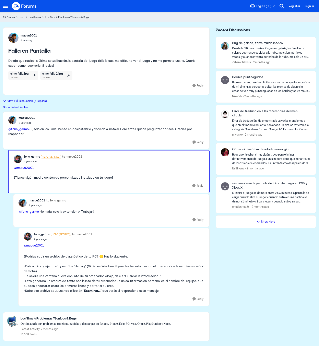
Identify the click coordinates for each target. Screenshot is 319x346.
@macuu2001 (24, 168)
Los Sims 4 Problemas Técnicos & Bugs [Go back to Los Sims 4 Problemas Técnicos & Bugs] (67, 17)
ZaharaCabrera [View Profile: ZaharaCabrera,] (241, 62)
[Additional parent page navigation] (21, 17)
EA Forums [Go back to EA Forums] (9, 17)
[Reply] (198, 85)
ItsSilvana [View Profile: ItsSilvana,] (238, 168)
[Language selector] (262, 6)
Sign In (309, 6)
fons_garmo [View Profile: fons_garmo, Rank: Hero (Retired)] (32, 156)
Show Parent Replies (15, 107)
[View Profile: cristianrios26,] (225, 186)
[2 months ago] (261, 62)
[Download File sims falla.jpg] (34, 75)
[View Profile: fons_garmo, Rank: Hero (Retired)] (18, 159)
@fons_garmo (18, 129)
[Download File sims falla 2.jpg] (68, 75)
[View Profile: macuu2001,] (13, 38)
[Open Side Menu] (5, 6)
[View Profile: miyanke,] (225, 114)
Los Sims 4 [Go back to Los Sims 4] (35, 17)
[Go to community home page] (24, 6)
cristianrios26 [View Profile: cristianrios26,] (240, 207)
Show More (266, 221)
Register (294, 6)
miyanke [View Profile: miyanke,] (237, 134)
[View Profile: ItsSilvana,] (225, 152)
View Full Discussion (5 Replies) (25, 101)
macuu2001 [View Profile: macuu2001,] (29, 35)
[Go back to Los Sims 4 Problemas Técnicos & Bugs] (96, 318)
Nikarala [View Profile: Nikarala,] (237, 96)
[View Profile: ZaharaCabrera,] (225, 46)
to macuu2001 (72, 156)
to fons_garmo (56, 200)
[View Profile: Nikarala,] (225, 80)
